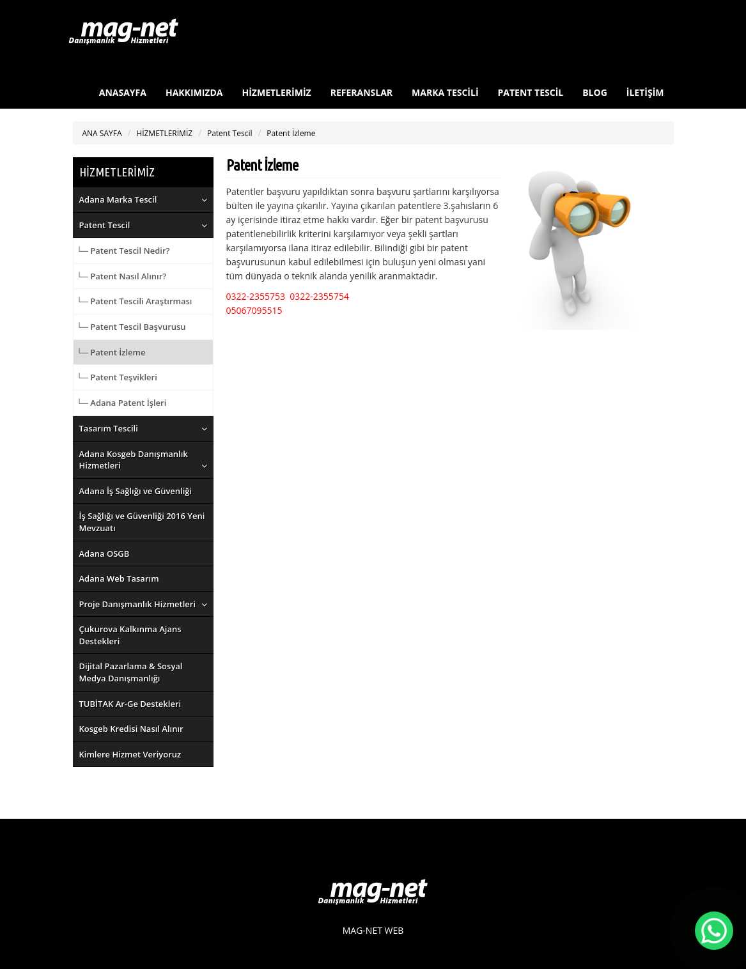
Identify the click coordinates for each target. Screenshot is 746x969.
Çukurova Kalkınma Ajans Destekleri (130, 635)
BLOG (594, 92)
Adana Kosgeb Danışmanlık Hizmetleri (133, 460)
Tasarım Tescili (108, 428)
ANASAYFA (122, 92)
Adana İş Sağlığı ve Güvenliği (135, 491)
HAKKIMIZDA (194, 92)
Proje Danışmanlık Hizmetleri (137, 604)
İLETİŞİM (645, 92)
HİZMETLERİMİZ (276, 92)
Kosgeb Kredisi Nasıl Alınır (131, 728)
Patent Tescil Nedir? (129, 250)
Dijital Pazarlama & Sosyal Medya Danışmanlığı (131, 672)
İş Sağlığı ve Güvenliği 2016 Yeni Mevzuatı (142, 522)
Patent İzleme (291, 133)
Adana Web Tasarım (119, 578)
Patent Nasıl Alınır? (128, 276)
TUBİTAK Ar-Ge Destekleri (130, 703)
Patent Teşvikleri (123, 377)
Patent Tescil (230, 133)
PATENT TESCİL (531, 92)
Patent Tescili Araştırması (141, 301)
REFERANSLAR (361, 92)
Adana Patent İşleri (128, 402)
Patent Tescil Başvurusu (137, 326)
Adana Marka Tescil (118, 199)
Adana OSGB (104, 553)
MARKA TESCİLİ (445, 92)
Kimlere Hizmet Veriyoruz (130, 754)
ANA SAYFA (102, 133)
